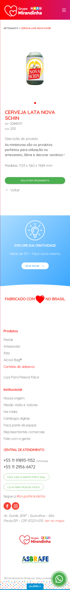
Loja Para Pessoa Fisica (21, 377)
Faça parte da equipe (20, 425)
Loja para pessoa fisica (23, 487)
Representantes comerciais (24, 432)
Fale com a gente (17, 439)
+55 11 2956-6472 (19, 467)
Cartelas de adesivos (19, 367)
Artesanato (11, 28)
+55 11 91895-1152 (20, 460)
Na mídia (10, 412)
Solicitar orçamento (35, 180)
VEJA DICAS (35, 266)
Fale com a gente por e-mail (26, 477)
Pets (7, 353)
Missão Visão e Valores (21, 405)
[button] (35, 102)
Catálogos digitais (17, 418)
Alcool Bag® (13, 360)
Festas (8, 339)
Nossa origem (14, 398)
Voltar (12, 190)
